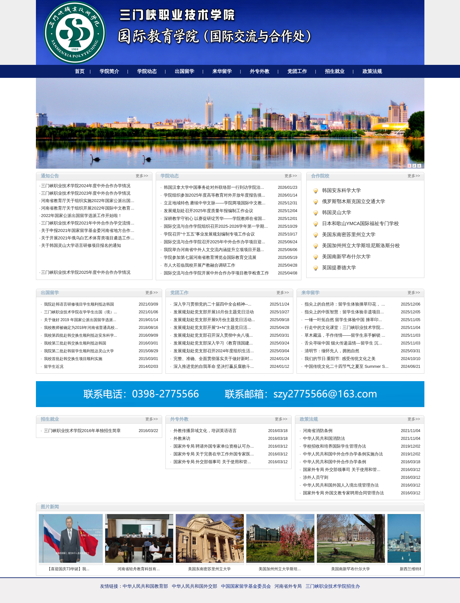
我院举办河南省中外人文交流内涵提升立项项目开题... (214, 249)
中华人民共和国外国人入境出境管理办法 (341, 485)
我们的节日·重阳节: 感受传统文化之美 (340, 358)
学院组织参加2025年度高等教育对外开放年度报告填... (214, 195)
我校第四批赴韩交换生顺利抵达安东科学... (80, 335)
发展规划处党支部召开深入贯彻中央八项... (213, 335)
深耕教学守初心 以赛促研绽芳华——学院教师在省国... (214, 218)
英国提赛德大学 (339, 267)
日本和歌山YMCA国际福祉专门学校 (360, 223)
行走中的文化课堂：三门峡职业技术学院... (344, 327)
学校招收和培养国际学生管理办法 (334, 446)
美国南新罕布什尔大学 (346, 256)
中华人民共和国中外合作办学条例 (334, 461)
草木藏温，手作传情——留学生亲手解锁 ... (345, 335)
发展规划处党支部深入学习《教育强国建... (213, 343)
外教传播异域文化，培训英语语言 (205, 430)
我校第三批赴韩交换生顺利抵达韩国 (75, 343)
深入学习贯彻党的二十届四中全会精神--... (213, 304)
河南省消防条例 (317, 430)
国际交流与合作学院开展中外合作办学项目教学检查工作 (216, 273)
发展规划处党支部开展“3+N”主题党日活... (212, 327)
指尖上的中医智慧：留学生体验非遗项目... (344, 311)
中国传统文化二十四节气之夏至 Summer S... (347, 366)
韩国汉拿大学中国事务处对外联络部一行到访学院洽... (214, 187)
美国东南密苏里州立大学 (349, 234)
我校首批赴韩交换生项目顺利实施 (73, 358)
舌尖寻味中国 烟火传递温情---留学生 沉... (343, 343)
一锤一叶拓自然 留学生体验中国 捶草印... (343, 319)
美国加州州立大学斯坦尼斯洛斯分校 (361, 245)
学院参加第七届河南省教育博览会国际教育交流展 (210, 257)
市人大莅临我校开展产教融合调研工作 (199, 265)
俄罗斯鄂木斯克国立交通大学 (353, 201)
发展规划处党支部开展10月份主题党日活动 (214, 311)
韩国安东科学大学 (341, 190)
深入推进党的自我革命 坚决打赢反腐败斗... (214, 366)
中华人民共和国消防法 (324, 438)
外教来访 (182, 438)
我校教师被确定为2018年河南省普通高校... (81, 327)
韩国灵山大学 (336, 212)
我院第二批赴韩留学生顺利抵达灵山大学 (79, 351)
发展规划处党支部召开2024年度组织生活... (214, 350)
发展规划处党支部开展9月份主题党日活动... (214, 319)
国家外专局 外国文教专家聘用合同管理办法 (343, 492)
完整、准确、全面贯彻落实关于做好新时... (213, 358)
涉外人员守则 (315, 477)
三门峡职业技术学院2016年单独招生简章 (82, 430)
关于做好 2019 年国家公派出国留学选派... (80, 320)
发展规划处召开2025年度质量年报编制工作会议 (208, 210)
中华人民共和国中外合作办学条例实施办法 (343, 454)
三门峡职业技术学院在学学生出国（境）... (80, 312)
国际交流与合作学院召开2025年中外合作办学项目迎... (214, 241)
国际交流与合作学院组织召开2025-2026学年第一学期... (216, 226)
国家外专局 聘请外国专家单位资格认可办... (214, 446)
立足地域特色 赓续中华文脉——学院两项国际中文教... (214, 202)
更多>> (142, 176)
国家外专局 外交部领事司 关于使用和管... (212, 461)
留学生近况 (53, 366)
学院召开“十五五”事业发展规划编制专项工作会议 (209, 234)
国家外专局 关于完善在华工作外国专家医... (214, 454)
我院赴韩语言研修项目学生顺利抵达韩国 (79, 304)
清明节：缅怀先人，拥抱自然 (332, 350)
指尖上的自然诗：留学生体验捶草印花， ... (345, 304)
